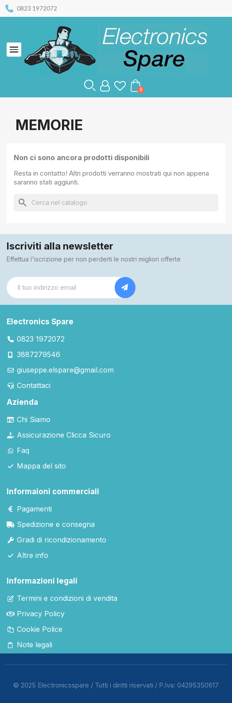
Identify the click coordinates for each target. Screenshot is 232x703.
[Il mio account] (105, 86)
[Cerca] (116, 202)
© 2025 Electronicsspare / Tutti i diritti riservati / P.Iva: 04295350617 (116, 685)
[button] (90, 85)
